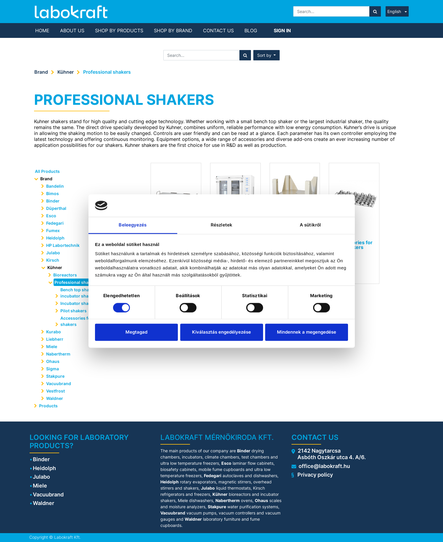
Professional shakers (107, 72)
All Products (47, 171)
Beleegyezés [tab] (132, 225)
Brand (41, 72)
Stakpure (55, 376)
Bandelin (55, 186)
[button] (266, 55)
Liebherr (54, 339)
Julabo (53, 252)
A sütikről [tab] (310, 225)
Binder (52, 200)
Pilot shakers (73, 310)
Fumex (53, 230)
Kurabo (53, 331)
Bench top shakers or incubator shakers (81, 292)
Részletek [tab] (221, 225)
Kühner (65, 72)
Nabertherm (58, 353)
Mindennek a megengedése (306, 332)
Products (48, 405)
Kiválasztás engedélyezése (221, 332)
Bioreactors (65, 274)
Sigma (52, 368)
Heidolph (55, 237)
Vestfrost (55, 390)
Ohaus (52, 361)
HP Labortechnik (63, 245)
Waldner (54, 398)
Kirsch (52, 260)
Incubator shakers (78, 303)
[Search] (375, 11)
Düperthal (56, 208)
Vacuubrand (58, 383)
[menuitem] (42, 30)
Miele (51, 346)
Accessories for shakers (76, 321)
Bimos (52, 193)
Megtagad (136, 332)
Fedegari (55, 223)
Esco (51, 215)
